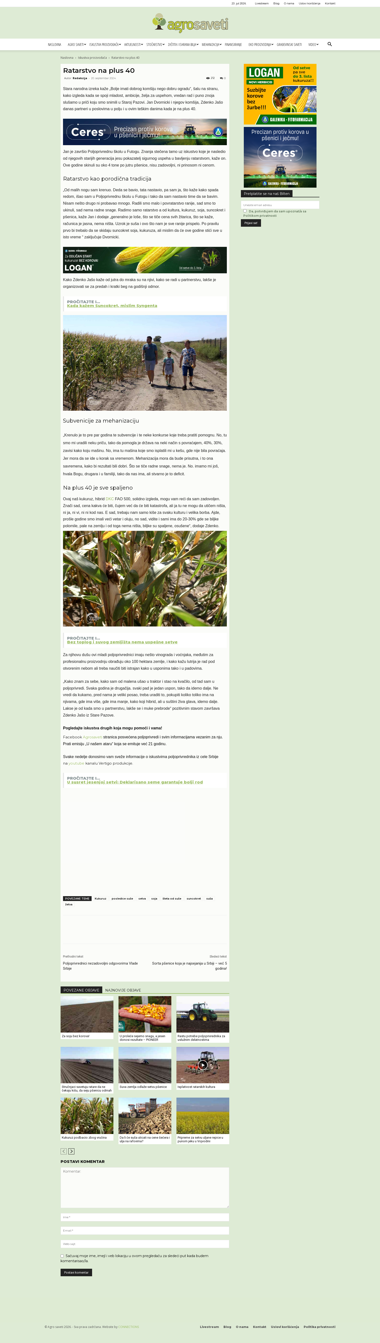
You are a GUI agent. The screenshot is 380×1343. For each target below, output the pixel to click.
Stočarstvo (155, 44)
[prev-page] (64, 1151)
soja (154, 898)
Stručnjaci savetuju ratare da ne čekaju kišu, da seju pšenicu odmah (87, 1088)
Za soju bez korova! (75, 1036)
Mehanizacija (212, 44)
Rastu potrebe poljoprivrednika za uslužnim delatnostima (201, 1038)
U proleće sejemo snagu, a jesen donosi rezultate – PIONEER (142, 1038)
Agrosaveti (92, 737)
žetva (68, 904)
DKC (110, 499)
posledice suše (122, 898)
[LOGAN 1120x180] (145, 273)
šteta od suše (172, 898)
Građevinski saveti (289, 44)
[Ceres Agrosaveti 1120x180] (145, 145)
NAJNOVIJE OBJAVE (123, 990)
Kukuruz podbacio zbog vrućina (84, 1137)
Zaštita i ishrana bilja (183, 44)
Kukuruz (100, 898)
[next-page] (71, 1151)
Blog (276, 3)
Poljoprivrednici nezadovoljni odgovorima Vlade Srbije (100, 966)
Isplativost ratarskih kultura (196, 1087)
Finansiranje (233, 44)
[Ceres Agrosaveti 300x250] (280, 186)
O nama (289, 3)
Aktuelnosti (133, 44)
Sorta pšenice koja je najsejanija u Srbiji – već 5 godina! (189, 966)
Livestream (262, 3)
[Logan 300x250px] (280, 123)
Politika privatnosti (319, 1327)
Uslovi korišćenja (309, 3)
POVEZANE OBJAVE (81, 990)
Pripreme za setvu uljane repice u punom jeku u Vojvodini (200, 1139)
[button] (329, 44)
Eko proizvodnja (261, 44)
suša (209, 898)
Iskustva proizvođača (105, 44)
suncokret (194, 898)
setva (142, 898)
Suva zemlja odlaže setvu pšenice (143, 1087)
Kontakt (330, 3)
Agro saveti (77, 44)
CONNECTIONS (128, 1327)
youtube (76, 763)
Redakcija (80, 78)
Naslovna (54, 44)
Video (313, 44)
